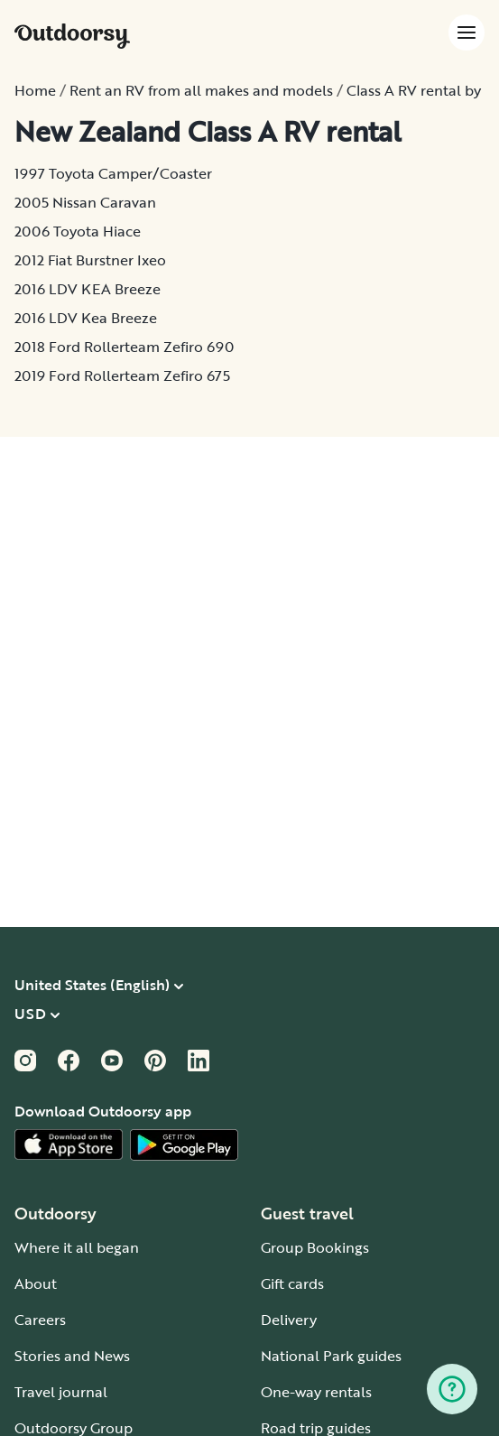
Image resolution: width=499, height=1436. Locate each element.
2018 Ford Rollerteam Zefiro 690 (124, 346)
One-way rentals (316, 1392)
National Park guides (331, 1356)
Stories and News (72, 1356)
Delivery (289, 1319)
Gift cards (292, 1283)
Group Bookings (315, 1247)
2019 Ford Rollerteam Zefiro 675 (122, 375)
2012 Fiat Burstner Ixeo (90, 260)
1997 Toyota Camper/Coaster (113, 173)
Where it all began (76, 1247)
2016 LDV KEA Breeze (87, 289)
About (35, 1283)
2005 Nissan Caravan (85, 202)
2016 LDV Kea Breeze (85, 318)
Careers (40, 1319)
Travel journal (60, 1392)
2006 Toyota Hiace (77, 231)
